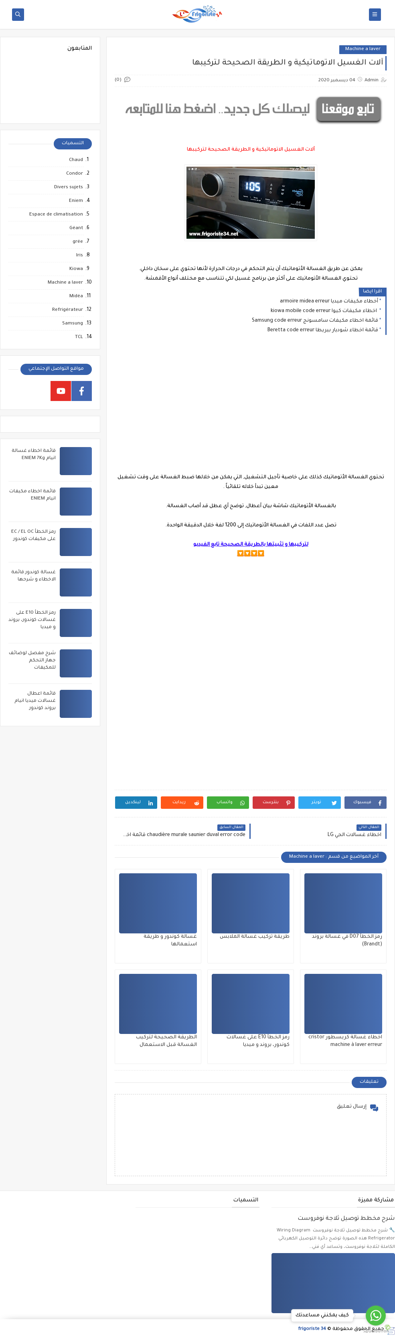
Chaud (76, 160)
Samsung (72, 323)
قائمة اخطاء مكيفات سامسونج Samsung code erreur (315, 321)
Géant (76, 228)
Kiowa (76, 269)
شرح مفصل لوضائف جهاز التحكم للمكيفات (32, 661)
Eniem (76, 201)
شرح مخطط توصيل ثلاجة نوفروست (346, 1219)
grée (78, 242)
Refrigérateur (67, 310)
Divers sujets (68, 187)
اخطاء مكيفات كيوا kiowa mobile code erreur (324, 311)
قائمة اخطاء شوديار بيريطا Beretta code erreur (322, 330)
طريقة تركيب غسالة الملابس (255, 937)
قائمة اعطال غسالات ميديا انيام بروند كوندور (35, 701)
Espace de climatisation (56, 215)
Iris (79, 255)
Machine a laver (363, 49)
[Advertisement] (250, 411)
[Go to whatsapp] (376, 1316)
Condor (74, 174)
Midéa (76, 296)
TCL (79, 337)
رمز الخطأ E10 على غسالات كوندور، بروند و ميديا (32, 620)
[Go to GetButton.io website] (376, 1331)
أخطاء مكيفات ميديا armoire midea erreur (329, 301)
